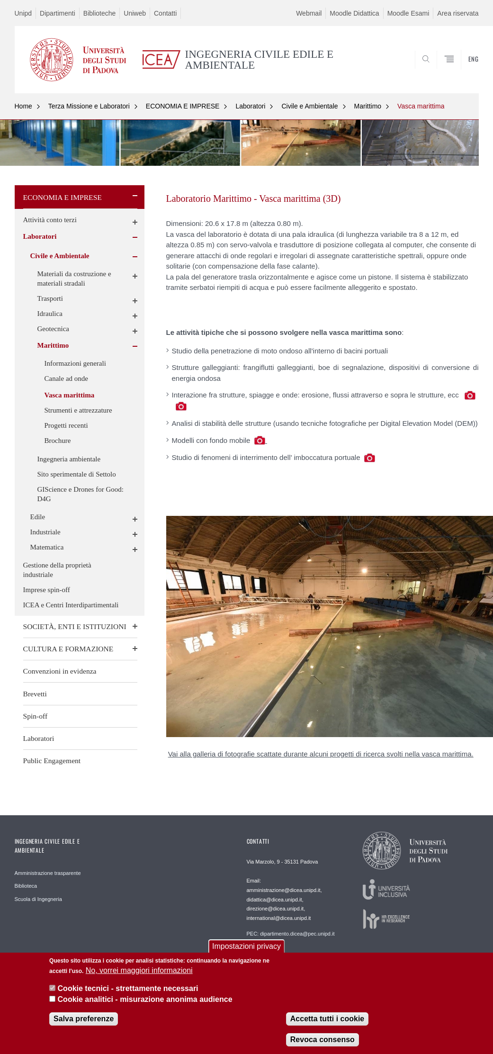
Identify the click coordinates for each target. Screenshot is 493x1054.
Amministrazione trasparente (48, 873)
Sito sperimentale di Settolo (76, 474)
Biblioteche (99, 13)
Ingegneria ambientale (69, 459)
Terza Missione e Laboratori (89, 106)
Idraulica (50, 313)
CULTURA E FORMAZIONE (68, 649)
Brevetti (35, 694)
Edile (37, 517)
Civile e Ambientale (309, 106)
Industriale (45, 532)
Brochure (58, 440)
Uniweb (135, 13)
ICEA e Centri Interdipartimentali (71, 605)
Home (23, 106)
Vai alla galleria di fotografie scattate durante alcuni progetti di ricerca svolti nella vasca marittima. (321, 754)
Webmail (309, 13)
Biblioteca (26, 886)
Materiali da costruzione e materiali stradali (74, 278)
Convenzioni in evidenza (60, 671)
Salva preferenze (84, 1022)
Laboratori (250, 106)
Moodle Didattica (354, 13)
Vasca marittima (420, 106)
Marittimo (368, 106)
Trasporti (50, 298)
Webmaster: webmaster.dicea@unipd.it (292, 954)
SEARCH (439, 70)
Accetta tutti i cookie (327, 1022)
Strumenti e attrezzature (78, 410)
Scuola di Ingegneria (38, 899)
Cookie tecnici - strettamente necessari (128, 992)
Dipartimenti (57, 13)
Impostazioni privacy (246, 949)
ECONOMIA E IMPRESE (183, 106)
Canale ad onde (66, 378)
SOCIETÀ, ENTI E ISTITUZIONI (74, 626)
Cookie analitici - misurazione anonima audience (145, 1003)
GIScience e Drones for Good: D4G (80, 494)
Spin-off (35, 716)
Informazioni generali (75, 363)
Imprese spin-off (46, 590)
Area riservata (457, 13)
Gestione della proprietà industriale (57, 569)
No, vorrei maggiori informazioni (139, 974)
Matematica (47, 547)
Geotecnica (53, 329)
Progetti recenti (66, 425)
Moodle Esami (408, 13)
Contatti (165, 13)
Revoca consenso (322, 1043)
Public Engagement (52, 761)
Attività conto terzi (50, 220)
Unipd (23, 13)
